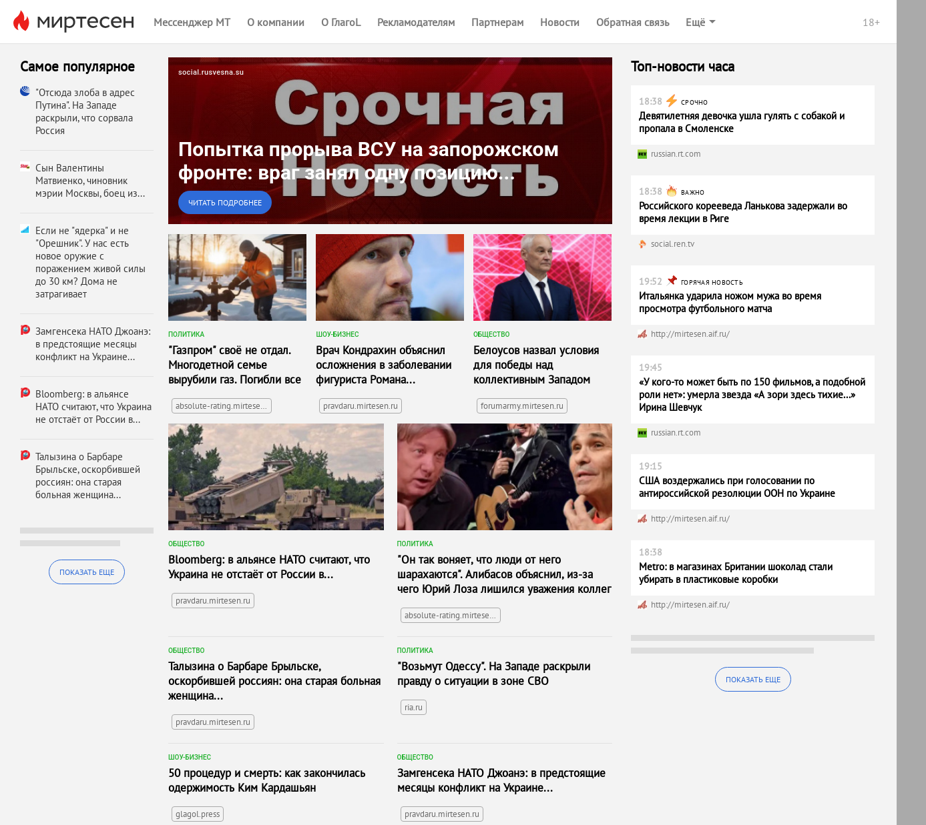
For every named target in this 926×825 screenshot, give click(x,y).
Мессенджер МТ (192, 22)
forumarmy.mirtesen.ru (522, 405)
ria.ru (414, 707)
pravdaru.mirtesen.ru (360, 405)
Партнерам (497, 22)
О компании (275, 22)
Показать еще (86, 572)
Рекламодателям (416, 22)
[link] (390, 140)
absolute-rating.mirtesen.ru (224, 405)
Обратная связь (632, 22)
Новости (560, 22)
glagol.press (198, 814)
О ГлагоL (341, 22)
